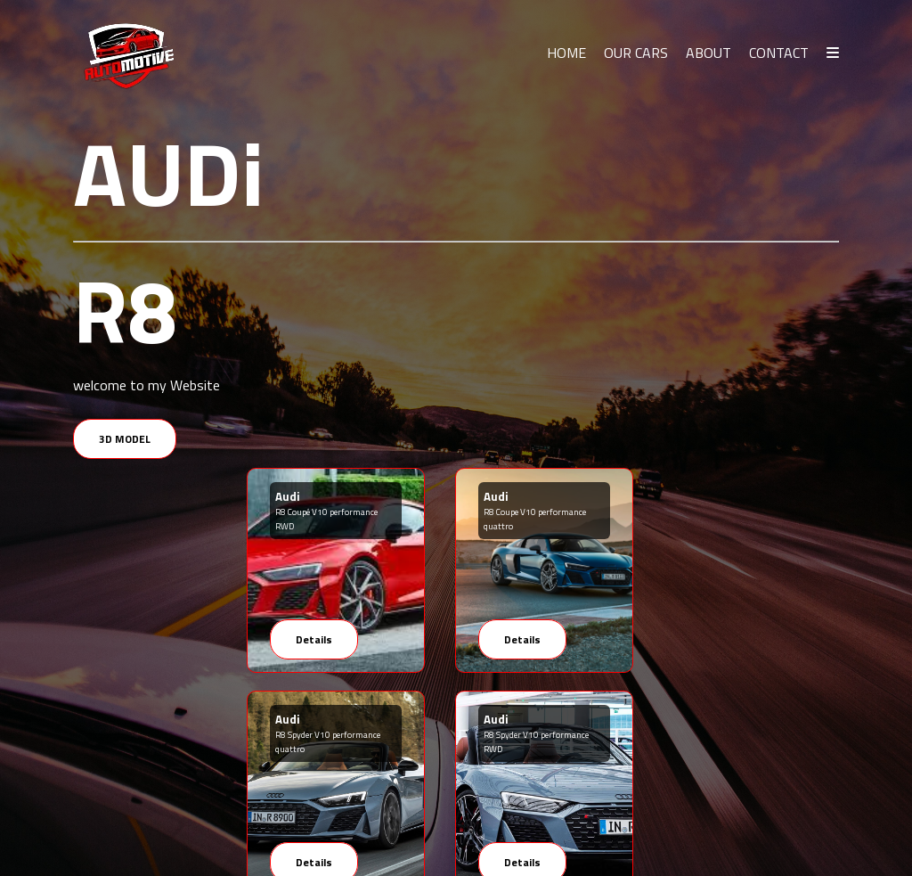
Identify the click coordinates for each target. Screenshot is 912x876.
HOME (566, 52)
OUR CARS (636, 52)
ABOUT (708, 52)
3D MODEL (125, 438)
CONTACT (779, 52)
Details (314, 639)
